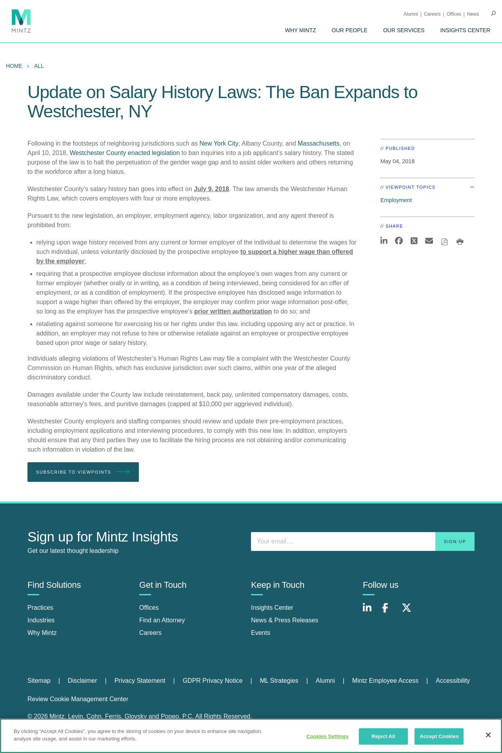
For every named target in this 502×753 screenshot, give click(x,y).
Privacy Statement (140, 680)
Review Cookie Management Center (77, 699)
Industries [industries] (41, 620)
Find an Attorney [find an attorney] (162, 620)
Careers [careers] (150, 632)
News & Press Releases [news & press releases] (284, 620)
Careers (432, 14)
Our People (349, 30)
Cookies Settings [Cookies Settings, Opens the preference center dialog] (327, 736)
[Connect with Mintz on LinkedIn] (370, 612)
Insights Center (465, 30)
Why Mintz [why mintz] (42, 632)
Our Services (404, 30)
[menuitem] (300, 30)
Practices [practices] (40, 607)
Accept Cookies (439, 736)
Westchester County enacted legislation (125, 153)
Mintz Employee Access (385, 680)
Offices (454, 14)
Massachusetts (319, 143)
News (473, 14)
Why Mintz (300, 30)
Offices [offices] (149, 607)
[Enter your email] (363, 541)
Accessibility (453, 680)
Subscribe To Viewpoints (83, 472)
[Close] (488, 735)
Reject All (383, 736)
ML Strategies (279, 680)
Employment (396, 200)
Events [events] (260, 632)
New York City (218, 143)
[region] (251, 735)
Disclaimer (82, 680)
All (39, 66)
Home (14, 66)
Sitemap (39, 680)
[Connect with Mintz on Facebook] (390, 612)
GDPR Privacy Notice (213, 680)
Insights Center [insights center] (272, 607)
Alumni (411, 14)
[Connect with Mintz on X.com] (409, 612)
